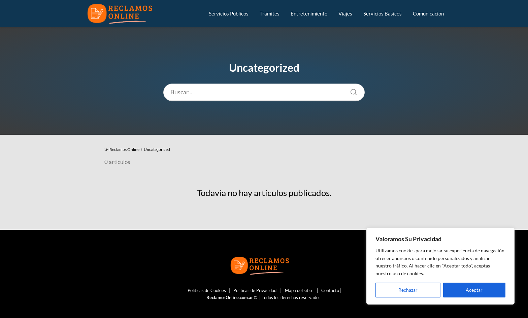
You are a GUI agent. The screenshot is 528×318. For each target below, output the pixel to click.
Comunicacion (428, 13)
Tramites (269, 13)
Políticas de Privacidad (254, 290)
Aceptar (474, 290)
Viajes (345, 13)
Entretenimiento (309, 13)
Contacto (330, 290)
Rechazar (408, 290)
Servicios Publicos (229, 13)
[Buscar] (351, 90)
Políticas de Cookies (207, 290)
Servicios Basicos (382, 13)
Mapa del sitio (298, 290)
